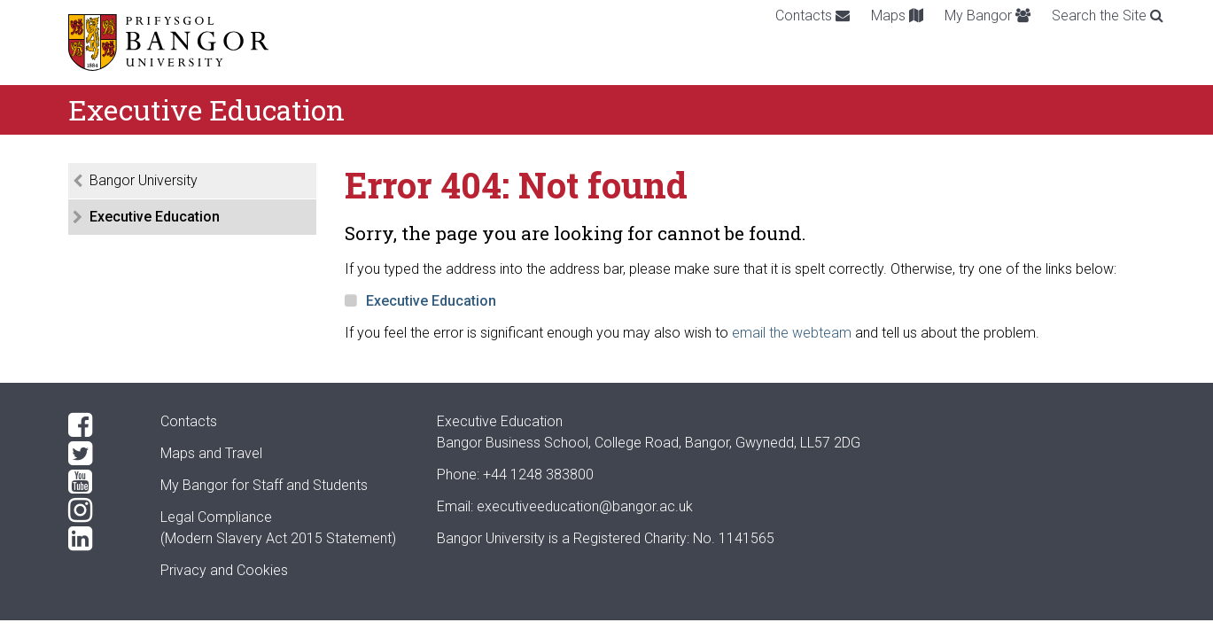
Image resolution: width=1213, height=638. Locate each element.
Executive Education (154, 216)
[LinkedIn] (100, 539)
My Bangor (987, 15)
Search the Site (1107, 15)
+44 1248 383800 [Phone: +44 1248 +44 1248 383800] (538, 474)
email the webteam (791, 332)
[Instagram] (100, 510)
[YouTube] (100, 482)
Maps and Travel (211, 453)
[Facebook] (100, 425)
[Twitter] (100, 454)
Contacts (812, 15)
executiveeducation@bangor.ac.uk (585, 506)
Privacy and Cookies (224, 570)
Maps (897, 15)
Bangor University (143, 180)
